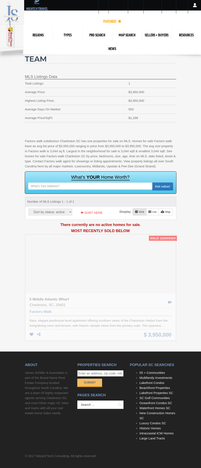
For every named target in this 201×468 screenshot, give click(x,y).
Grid (139, 211)
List (152, 211)
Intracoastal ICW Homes (156, 433)
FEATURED (112, 21)
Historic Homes (150, 428)
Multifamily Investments (155, 377)
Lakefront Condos (151, 383)
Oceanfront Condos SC (155, 403)
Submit (90, 382)
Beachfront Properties (154, 388)
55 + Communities (152, 372)
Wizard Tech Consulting (52, 456)
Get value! (162, 186)
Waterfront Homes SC (154, 408)
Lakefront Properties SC (156, 393)
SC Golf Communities (154, 398)
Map (165, 211)
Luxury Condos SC (152, 423)
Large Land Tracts (152, 438)
